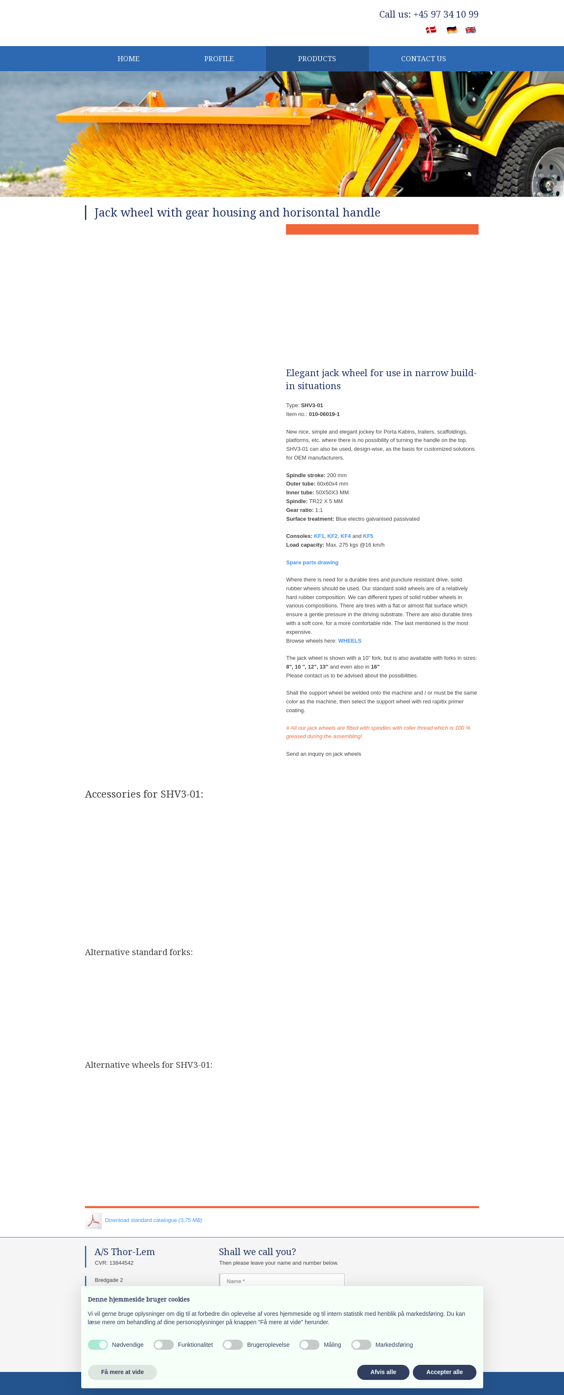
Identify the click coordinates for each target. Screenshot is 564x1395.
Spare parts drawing (312, 562)
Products (317, 58)
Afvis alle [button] (383, 1372)
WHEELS (350, 641)
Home (128, 58)
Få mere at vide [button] (122, 1372)
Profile (219, 58)
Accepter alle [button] (444, 1372)
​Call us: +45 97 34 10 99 (429, 14)
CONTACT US (423, 58)
